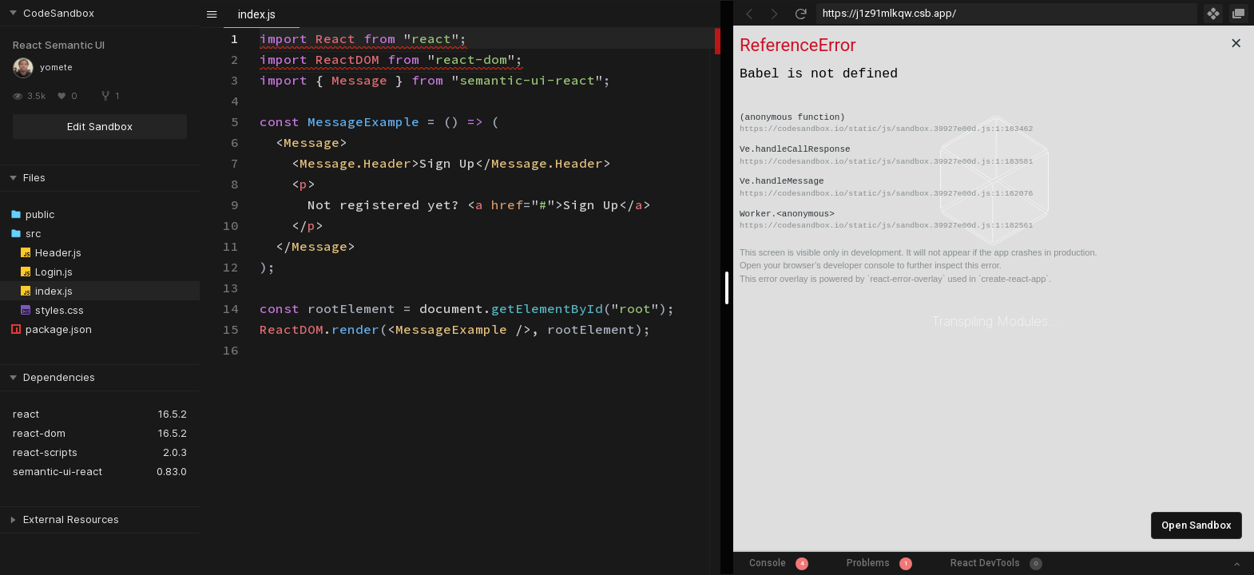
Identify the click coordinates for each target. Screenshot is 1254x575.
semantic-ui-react (57, 471)
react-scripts (45, 452)
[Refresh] (800, 13)
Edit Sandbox (100, 126)
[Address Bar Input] (1006, 13)
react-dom (39, 432)
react (26, 413)
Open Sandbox (1196, 525)
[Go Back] (749, 13)
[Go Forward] (774, 13)
